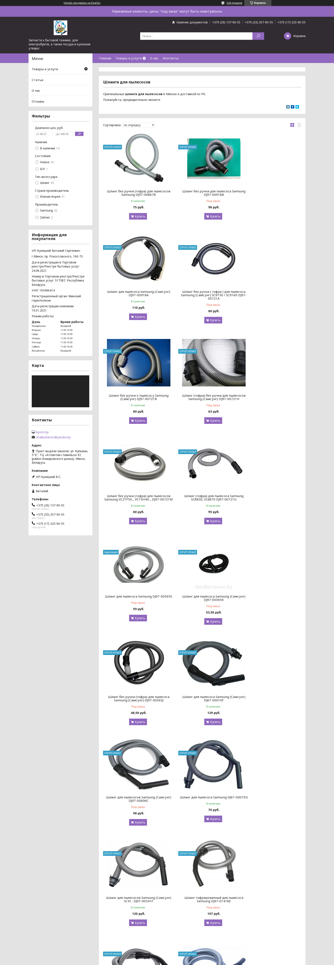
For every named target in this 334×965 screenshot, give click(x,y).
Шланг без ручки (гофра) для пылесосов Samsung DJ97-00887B (135, 192)
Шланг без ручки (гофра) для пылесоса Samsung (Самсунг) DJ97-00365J (202, 501)
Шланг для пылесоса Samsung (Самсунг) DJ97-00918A (269, 192)
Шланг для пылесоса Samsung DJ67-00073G (202, 601)
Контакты (171, 58)
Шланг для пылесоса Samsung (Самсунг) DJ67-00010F (269, 501)
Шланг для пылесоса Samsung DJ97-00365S (269, 397)
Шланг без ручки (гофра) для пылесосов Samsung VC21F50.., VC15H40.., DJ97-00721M (134, 399)
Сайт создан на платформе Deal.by (167, 957)
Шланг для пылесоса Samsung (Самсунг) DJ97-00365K (134, 501)
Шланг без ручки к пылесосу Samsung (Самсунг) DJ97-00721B (202, 293)
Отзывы (38, 101)
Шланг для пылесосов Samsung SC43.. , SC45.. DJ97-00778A (202, 902)
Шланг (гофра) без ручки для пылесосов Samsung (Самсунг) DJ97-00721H (269, 295)
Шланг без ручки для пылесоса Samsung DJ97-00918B (202, 192)
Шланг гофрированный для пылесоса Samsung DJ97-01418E (134, 701)
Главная (105, 58)
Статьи (37, 80)
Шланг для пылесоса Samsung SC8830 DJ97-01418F (202, 701)
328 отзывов (234, 3)
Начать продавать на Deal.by (82, 2)
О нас (154, 58)
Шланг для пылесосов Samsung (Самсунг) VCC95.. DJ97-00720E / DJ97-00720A (134, 904)
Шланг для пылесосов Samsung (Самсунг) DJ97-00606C (134, 601)
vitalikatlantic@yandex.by (53, 437)
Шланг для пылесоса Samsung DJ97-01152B (269, 802)
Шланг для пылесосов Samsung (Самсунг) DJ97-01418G (269, 701)
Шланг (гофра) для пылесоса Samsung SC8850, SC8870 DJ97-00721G (202, 397)
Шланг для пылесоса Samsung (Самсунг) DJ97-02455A (269, 902)
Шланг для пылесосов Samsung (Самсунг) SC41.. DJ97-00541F (269, 601)
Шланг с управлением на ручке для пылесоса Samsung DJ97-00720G (202, 802)
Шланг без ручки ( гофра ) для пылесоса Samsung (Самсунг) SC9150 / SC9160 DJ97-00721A (134, 295)
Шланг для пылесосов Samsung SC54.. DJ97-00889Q (135, 802)
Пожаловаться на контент (179, 961)
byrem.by (42, 432)
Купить (136, 216)
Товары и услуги (128, 58)
